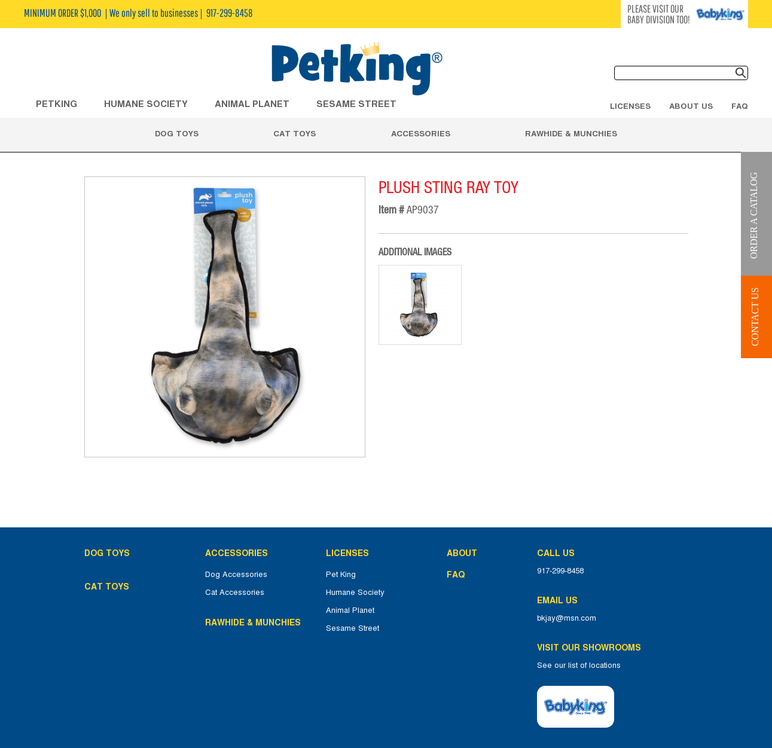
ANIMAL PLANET (252, 103)
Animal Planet (350, 610)
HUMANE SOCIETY (146, 103)
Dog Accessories (236, 574)
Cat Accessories (234, 592)
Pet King (341, 574)
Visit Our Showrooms (591, 648)
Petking (56, 103)
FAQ (739, 105)
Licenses (630, 105)
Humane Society (355, 592)
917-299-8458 (560, 571)
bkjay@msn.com (566, 618)
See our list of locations (579, 665)
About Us (691, 105)
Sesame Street (356, 103)
